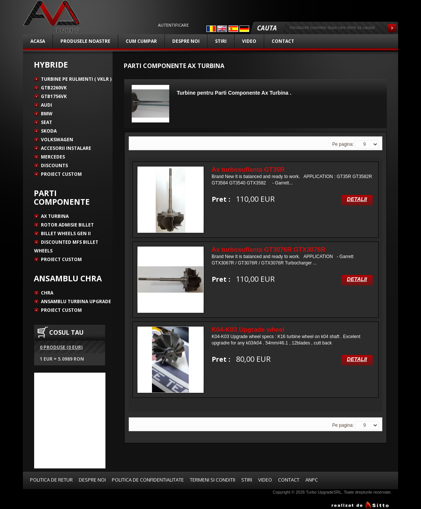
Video (249, 41)
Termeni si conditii (212, 479)
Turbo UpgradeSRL (323, 492)
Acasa (37, 41)
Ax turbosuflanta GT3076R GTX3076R (268, 249)
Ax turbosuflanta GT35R (248, 169)
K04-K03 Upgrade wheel (248, 329)
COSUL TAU (66, 332)
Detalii (357, 199)
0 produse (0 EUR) (61, 347)
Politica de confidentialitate (148, 479)
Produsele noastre (85, 41)
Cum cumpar (141, 41)
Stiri (221, 41)
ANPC (311, 479)
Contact (283, 41)
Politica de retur (51, 479)
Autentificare (173, 25)
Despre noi (186, 41)
